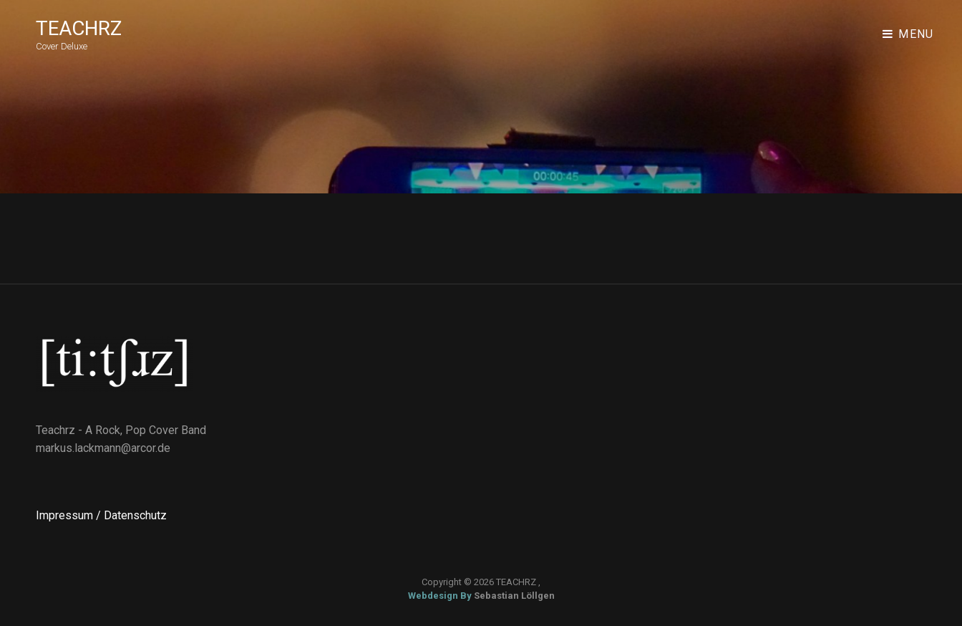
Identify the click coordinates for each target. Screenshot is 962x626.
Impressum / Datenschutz (101, 515)
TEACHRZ (79, 28)
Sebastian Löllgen (514, 595)
